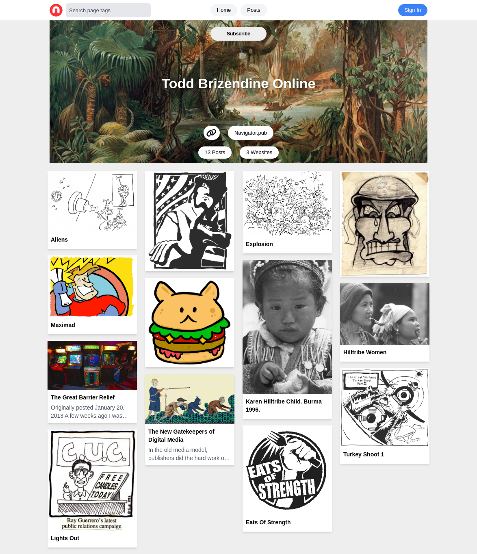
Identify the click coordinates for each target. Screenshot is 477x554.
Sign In (413, 10)
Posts (253, 10)
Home (224, 10)
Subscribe (238, 34)
